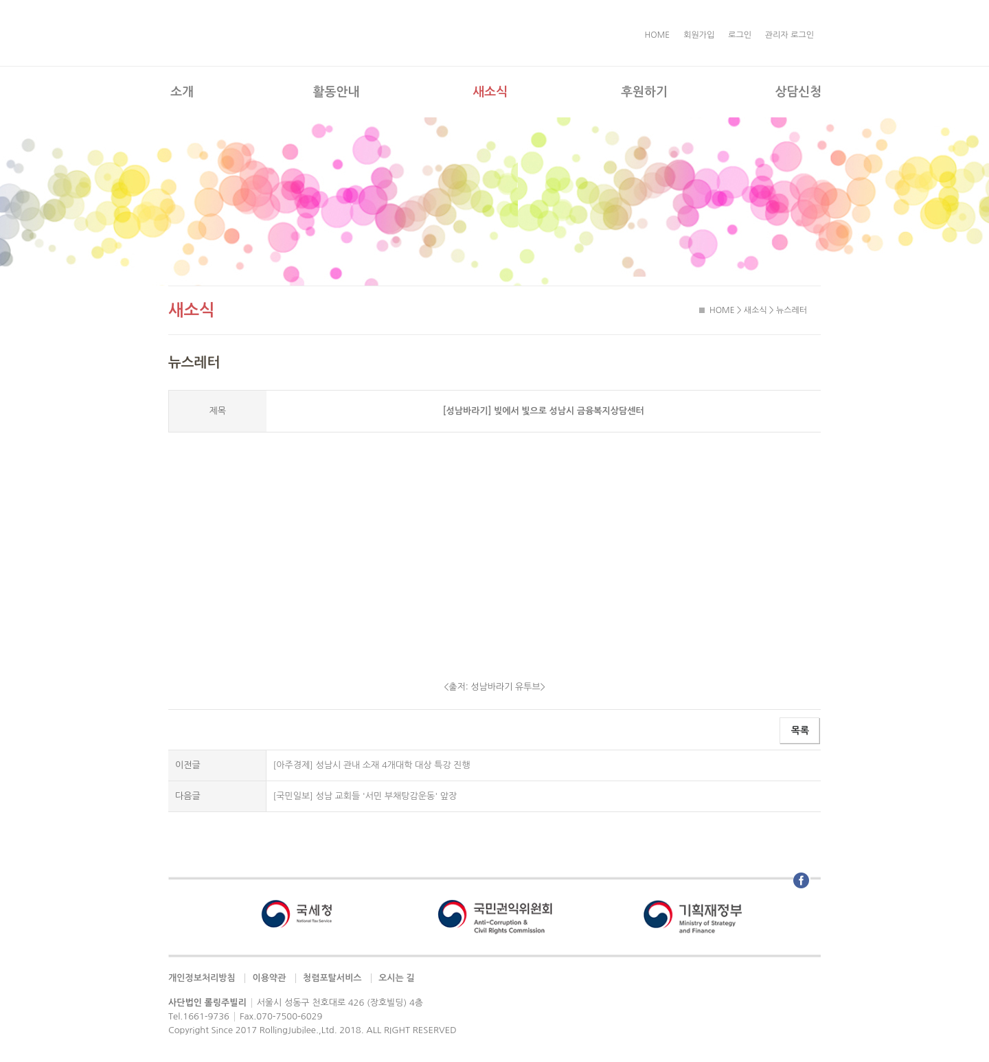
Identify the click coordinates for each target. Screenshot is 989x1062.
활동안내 (336, 92)
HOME (657, 35)
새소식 (490, 92)
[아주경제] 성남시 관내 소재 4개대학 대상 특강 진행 (371, 765)
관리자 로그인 (789, 35)
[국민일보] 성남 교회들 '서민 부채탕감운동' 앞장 (365, 796)
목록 (800, 730)
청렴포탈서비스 (332, 977)
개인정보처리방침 (202, 977)
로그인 (739, 35)
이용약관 (269, 977)
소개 (182, 92)
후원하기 (644, 92)
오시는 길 (396, 977)
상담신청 (798, 92)
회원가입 (698, 35)
